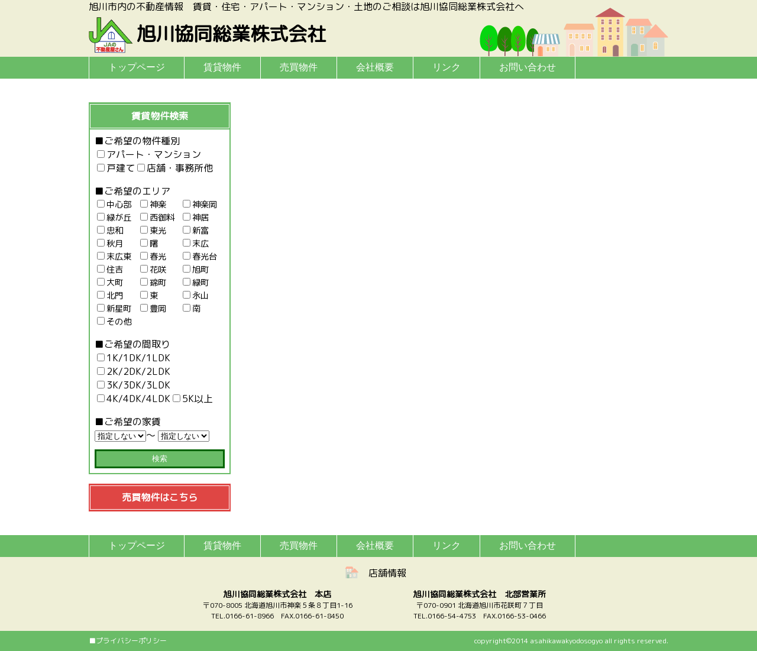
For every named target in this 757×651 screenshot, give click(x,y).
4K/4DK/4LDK (133, 398)
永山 (196, 296)
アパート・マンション (149, 154)
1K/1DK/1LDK (133, 357)
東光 (153, 231)
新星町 (114, 309)
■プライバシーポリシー (128, 641)
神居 (196, 218)
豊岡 (153, 309)
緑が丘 (114, 218)
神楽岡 (200, 204)
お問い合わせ (527, 67)
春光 (153, 257)
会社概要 (375, 67)
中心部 (114, 204)
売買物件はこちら (160, 497)
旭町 (196, 270)
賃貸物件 (222, 67)
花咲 (153, 270)
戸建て (116, 167)
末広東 (114, 257)
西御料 (157, 218)
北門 (110, 296)
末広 (196, 244)
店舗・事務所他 (175, 167)
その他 (114, 322)
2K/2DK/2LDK (133, 371)
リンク (446, 67)
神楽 (153, 204)
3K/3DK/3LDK (133, 384)
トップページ (136, 67)
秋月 (110, 244)
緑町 (196, 283)
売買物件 (299, 67)
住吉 (110, 270)
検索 (159, 458)
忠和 (110, 231)
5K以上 (193, 398)
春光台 (200, 257)
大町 (110, 283)
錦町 (153, 283)
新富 (196, 231)
